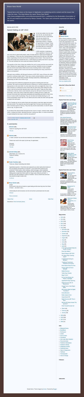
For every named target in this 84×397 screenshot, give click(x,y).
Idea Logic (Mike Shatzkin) (66, 339)
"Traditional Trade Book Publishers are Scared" (68, 263)
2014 (62, 219)
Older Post (50, 199)
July (63, 240)
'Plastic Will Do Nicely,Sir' (71, 173)
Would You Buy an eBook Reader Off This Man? (72, 104)
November (64, 231)
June (63, 242)
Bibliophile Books (64, 328)
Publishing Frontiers (65, 346)
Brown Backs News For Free (68, 265)
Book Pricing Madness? (71, 141)
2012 (62, 223)
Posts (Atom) (69, 95)
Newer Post (10, 199)
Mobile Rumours (65, 271)
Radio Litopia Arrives (66, 295)
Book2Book (63, 330)
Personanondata (64, 341)
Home (30, 199)
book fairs (13, 119)
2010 (62, 227)
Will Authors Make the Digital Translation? (68, 290)
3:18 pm (11, 157)
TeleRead (62, 352)
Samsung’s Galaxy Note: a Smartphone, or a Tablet (72, 200)
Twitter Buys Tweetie (66, 273)
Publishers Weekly (64, 344)
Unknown (11, 126)
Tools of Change (64, 355)
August (64, 237)
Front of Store (63, 335)
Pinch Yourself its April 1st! (68, 306)
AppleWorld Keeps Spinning (68, 280)
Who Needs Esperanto (65, 117)
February (64, 310)
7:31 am (11, 130)
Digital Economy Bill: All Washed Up (67, 283)
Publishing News (64, 348)
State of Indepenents (65, 350)
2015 (62, 217)
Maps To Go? (65, 275)
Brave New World (14, 6)
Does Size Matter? (66, 251)
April (63, 246)
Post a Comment (13, 196)
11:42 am (11, 178)
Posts (62, 88)
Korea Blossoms (65, 292)
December (64, 229)
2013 (62, 221)
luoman (44, 389)
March (63, 308)
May (63, 244)
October (64, 233)
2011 (62, 225)
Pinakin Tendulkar (13, 162)
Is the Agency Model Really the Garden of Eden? (69, 248)
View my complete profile (65, 81)
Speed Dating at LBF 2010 (68, 253)
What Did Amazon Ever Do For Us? (72, 127)
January (64, 312)
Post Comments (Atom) (19, 201)
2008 (62, 317)
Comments (63, 90)
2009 (62, 315)
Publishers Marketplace (65, 343)
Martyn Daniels (13, 182)
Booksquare (63, 332)
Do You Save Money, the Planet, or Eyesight (67, 278)
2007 (62, 319)
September (64, 235)
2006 (62, 321)
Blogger (55, 389)
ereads (62, 333)
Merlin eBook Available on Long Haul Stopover (72, 155)
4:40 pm (11, 192)
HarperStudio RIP (66, 297)
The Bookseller (63, 353)
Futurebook (63, 337)
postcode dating (13, 151)
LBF (17, 119)
